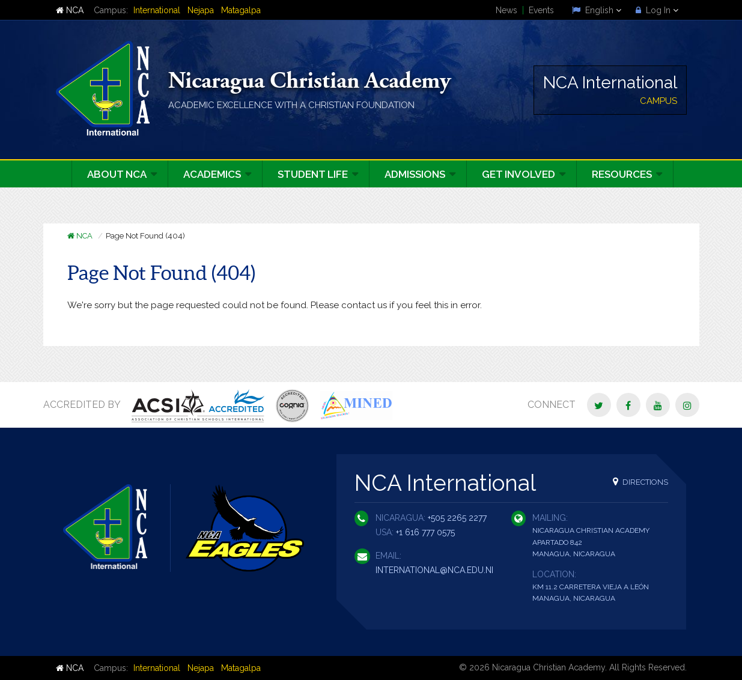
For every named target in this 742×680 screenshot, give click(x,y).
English (596, 10)
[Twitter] (599, 405)
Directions (640, 481)
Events (541, 10)
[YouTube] (658, 405)
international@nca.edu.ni (434, 570)
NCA (70, 10)
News (506, 10)
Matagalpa (241, 10)
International (156, 10)
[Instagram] (687, 405)
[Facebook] (628, 405)
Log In (657, 10)
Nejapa (200, 10)
